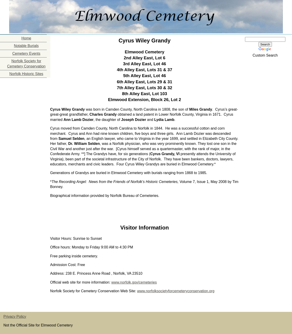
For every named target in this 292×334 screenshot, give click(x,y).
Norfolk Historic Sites (26, 74)
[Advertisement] (23, 106)
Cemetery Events (26, 53)
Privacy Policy (14, 316)
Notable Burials (26, 46)
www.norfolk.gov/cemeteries (134, 282)
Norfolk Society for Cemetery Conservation (26, 63)
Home (26, 38)
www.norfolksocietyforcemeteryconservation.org (175, 291)
